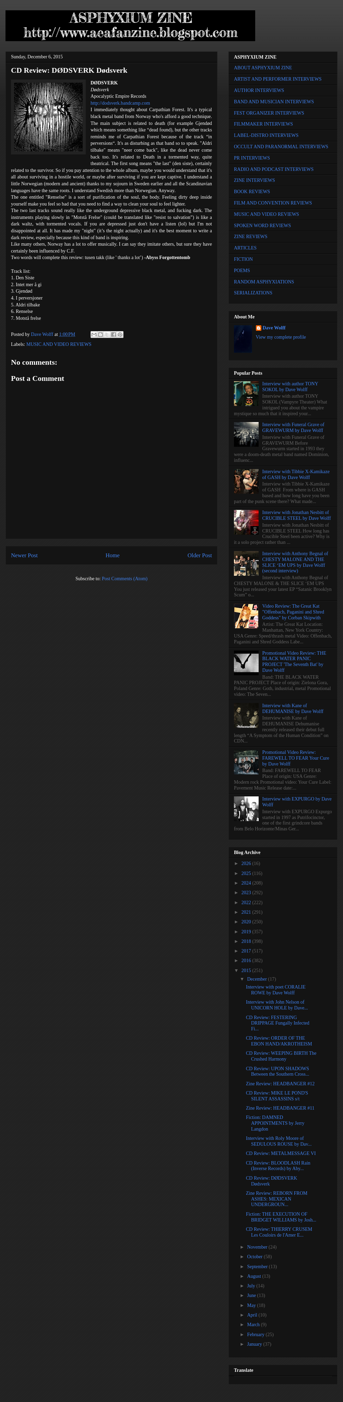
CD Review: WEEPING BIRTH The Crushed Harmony (281, 1056)
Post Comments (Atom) (124, 578)
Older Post (200, 555)
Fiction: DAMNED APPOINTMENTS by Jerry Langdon (275, 1123)
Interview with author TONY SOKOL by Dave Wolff (290, 386)
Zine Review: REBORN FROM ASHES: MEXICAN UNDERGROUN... (276, 1199)
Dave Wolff (274, 327)
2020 (246, 921)
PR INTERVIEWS (252, 158)
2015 (246, 970)
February (256, 1334)
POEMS (242, 270)
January (255, 1344)
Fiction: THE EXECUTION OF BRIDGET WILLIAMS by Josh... (281, 1217)
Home (113, 555)
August (254, 1276)
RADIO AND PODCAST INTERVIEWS (274, 169)
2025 (246, 873)
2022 (246, 902)
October (255, 1256)
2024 (246, 883)
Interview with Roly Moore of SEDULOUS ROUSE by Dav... (278, 1141)
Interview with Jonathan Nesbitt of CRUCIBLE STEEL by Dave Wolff (296, 515)
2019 (246, 931)
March (254, 1324)
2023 (246, 892)
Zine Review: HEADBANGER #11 (280, 1108)
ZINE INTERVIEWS (254, 180)
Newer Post (24, 555)
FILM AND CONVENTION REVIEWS (273, 203)
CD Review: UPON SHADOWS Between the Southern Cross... (277, 1071)
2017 (246, 951)
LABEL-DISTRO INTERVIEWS (266, 135)
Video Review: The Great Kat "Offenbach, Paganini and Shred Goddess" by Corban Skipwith (293, 612)
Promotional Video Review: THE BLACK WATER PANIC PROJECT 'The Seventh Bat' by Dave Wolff (294, 662)
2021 (246, 912)
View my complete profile (281, 337)
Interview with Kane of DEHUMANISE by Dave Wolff (292, 708)
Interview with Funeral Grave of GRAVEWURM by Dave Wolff (293, 427)
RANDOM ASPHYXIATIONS (264, 281)
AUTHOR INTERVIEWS (259, 90)
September (258, 1266)
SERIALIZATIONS (253, 292)
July (251, 1285)
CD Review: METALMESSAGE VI (281, 1153)
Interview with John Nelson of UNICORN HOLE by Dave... (277, 1005)
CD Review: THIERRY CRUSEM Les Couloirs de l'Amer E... (279, 1232)
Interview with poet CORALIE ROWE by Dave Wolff (276, 989)
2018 (246, 941)
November (258, 1247)
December (257, 979)
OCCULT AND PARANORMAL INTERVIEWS (281, 146)
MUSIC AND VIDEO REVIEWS (59, 344)
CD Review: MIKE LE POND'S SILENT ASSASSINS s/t (277, 1095)
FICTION (243, 259)
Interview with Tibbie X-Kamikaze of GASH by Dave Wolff (296, 474)
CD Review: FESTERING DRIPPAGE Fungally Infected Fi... (277, 1023)
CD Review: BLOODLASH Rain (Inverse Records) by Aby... (278, 1165)
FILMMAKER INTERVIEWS (263, 124)
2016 (246, 960)
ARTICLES (245, 247)
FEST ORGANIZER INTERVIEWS (269, 113)
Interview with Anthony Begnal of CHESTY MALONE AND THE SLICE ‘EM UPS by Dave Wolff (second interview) (295, 562)
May (252, 1305)
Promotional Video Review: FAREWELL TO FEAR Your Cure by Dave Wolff (295, 758)
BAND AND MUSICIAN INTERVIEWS (274, 101)
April (252, 1315)
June (252, 1295)
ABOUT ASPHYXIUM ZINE (263, 67)
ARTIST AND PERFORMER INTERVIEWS (278, 79)
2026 (246, 863)
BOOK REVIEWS (252, 191)
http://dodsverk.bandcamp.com (120, 103)
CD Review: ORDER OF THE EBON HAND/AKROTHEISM (279, 1041)
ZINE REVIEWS (251, 236)
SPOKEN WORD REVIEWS (262, 225)
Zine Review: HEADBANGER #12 (280, 1083)
